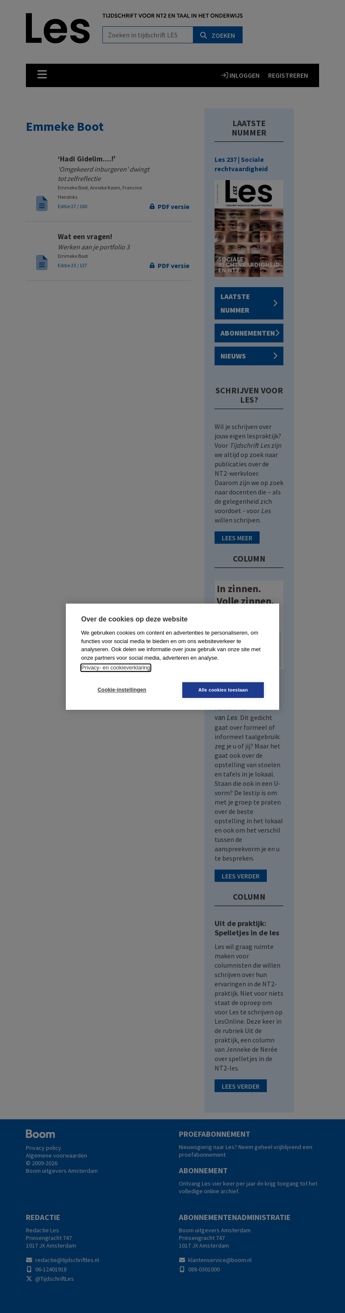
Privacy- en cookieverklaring (115, 667)
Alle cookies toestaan (223, 689)
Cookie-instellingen (122, 690)
